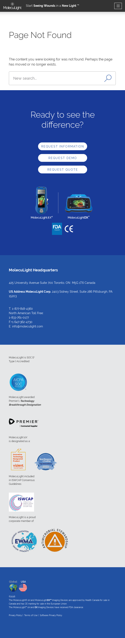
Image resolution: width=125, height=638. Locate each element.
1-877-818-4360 (22, 308)
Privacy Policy (15, 615)
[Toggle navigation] (118, 6)
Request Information (62, 146)
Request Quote (62, 169)
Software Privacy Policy (51, 615)
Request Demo (62, 158)
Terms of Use (30, 615)
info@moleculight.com (27, 326)
